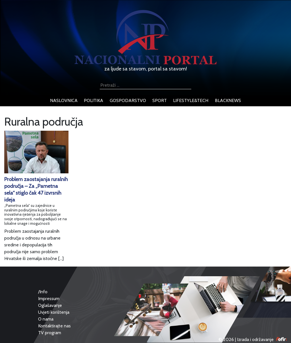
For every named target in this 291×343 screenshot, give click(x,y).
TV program (49, 332)
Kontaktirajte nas (54, 326)
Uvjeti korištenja (53, 312)
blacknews (228, 100)
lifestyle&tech (190, 100)
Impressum (48, 298)
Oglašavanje (50, 305)
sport (159, 100)
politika (93, 100)
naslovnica (64, 100)
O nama (45, 319)
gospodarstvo (128, 100)
